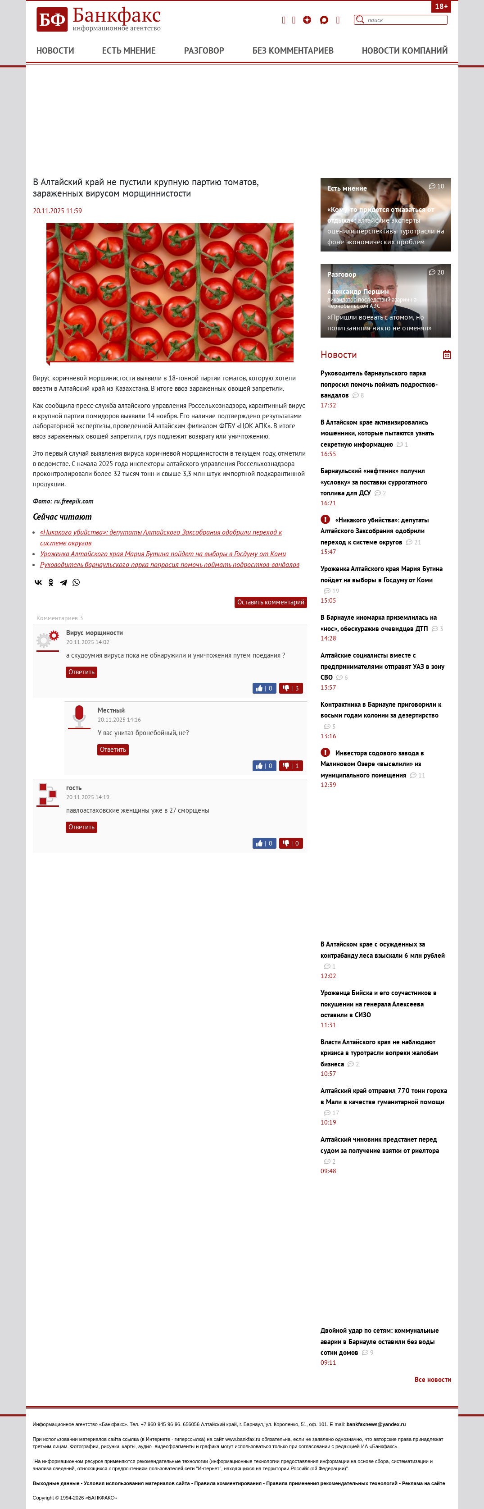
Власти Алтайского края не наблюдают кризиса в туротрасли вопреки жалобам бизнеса (379, 1053)
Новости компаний (405, 50)
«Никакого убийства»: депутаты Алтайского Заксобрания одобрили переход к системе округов (375, 531)
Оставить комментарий (270, 602)
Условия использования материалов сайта (137, 1483)
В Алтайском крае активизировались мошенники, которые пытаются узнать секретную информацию (377, 433)
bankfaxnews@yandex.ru (376, 1424)
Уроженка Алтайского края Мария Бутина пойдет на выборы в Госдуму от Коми (163, 553)
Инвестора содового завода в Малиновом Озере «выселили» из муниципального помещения (372, 764)
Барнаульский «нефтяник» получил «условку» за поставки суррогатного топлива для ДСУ (374, 481)
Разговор (204, 50)
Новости (55, 50)
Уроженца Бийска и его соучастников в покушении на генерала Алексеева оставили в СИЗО (379, 1003)
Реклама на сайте (423, 1483)
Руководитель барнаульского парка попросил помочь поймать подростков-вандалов (169, 564)
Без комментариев (293, 50)
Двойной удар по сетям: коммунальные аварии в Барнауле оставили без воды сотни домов (380, 1341)
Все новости (433, 1379)
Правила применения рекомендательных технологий (332, 1483)
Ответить (81, 672)
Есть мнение (129, 50)
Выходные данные (56, 1483)
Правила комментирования (228, 1483)
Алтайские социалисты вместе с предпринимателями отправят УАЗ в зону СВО (382, 666)
